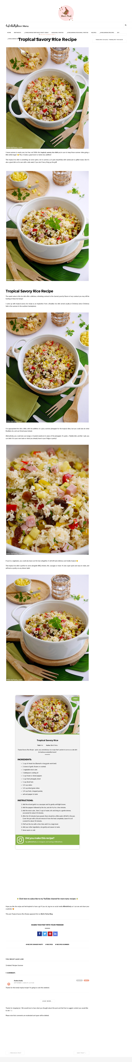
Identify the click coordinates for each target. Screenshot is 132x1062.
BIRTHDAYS (17, 32)
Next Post (81, 1051)
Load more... (47, 1000)
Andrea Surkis (18, 979)
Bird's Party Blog (46, 913)
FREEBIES (37, 38)
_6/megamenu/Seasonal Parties (77, 32)
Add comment (8, 983)
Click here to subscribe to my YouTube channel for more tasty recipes (47, 898)
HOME (9, 32)
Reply (86, 979)
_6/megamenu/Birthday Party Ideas (36, 32)
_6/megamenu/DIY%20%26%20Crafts (19, 38)
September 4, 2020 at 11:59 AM (24, 981)
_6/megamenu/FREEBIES (50, 38)
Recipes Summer (62, 943)
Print (75, 698)
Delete (79, 979)
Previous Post (15, 1051)
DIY (118, 32)
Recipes (50, 943)
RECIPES (93, 32)
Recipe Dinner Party (35, 943)
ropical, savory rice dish (47, 152)
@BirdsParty (32, 841)
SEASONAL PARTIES (58, 32)
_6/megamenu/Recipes (106, 32)
